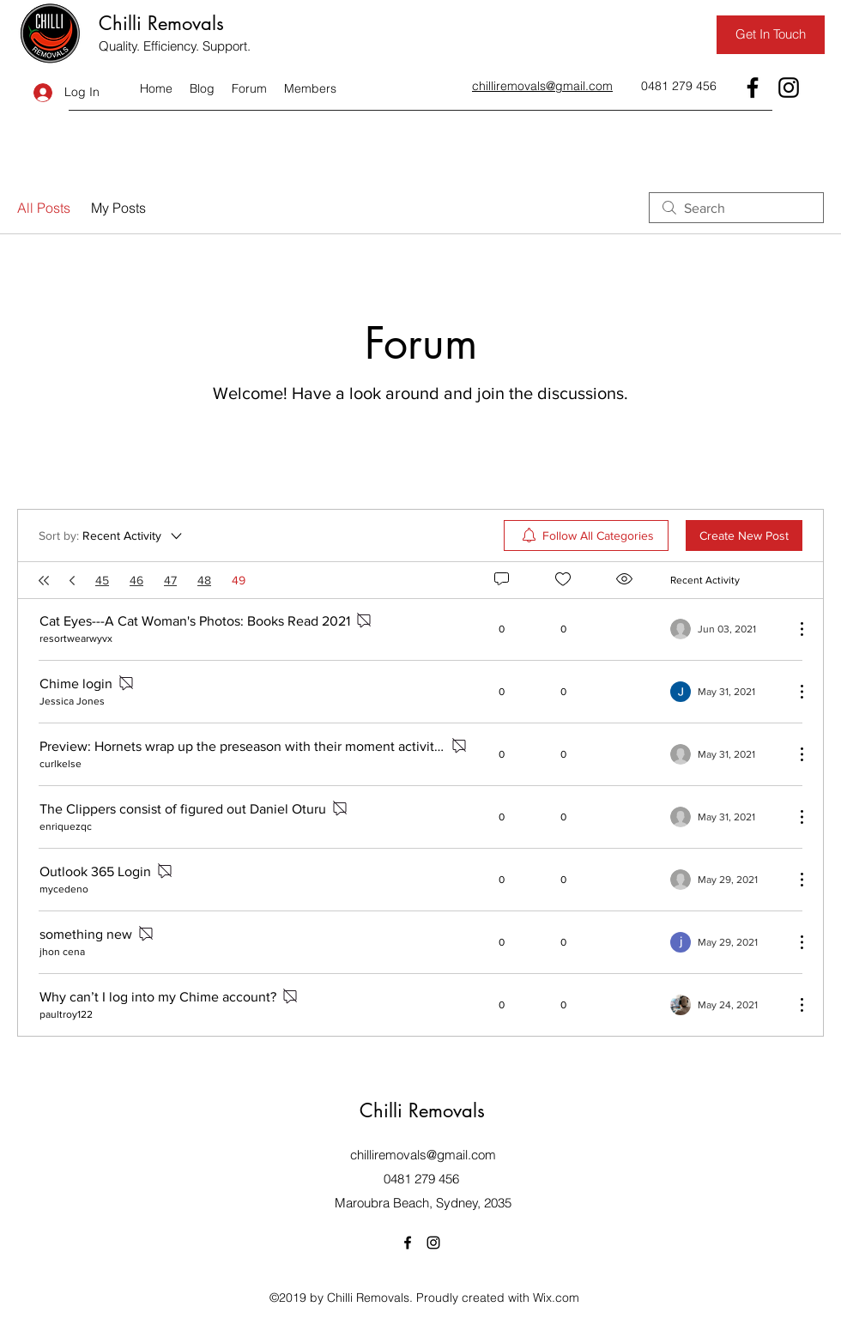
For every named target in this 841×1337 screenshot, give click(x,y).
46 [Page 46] (136, 580)
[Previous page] (72, 580)
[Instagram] (788, 87)
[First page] (44, 580)
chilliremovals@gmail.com (423, 1154)
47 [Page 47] (170, 580)
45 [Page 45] (102, 580)
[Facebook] (752, 87)
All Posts (43, 207)
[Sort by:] (112, 535)
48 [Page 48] (204, 580)
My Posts (118, 207)
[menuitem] (586, 535)
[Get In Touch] (771, 34)
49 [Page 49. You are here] (238, 580)
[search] (736, 207)
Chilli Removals (161, 23)
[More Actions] (793, 629)
